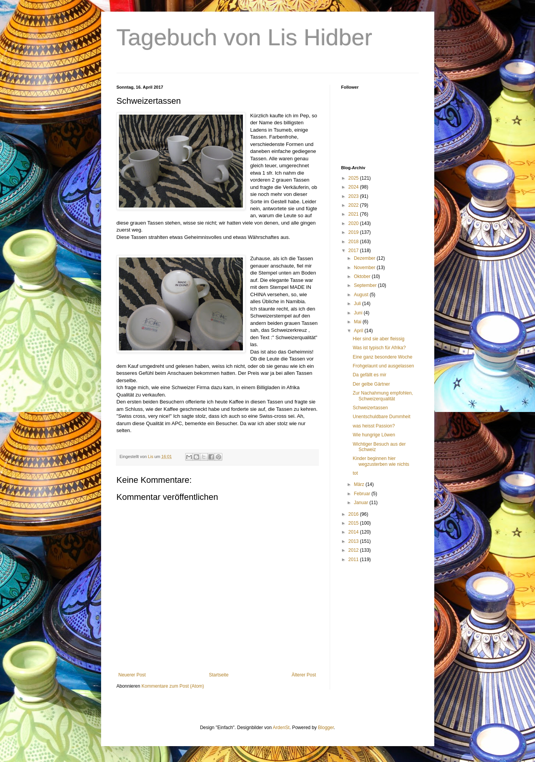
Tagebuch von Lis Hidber (244, 37)
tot (355, 473)
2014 (354, 532)
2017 (354, 250)
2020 (354, 223)
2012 (354, 550)
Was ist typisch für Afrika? (379, 347)
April (359, 330)
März (359, 484)
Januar (361, 502)
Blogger (326, 727)
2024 (354, 187)
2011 (354, 559)
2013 (354, 541)
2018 (354, 241)
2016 (354, 514)
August (362, 294)
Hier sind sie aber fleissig (378, 339)
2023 (354, 196)
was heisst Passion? (374, 426)
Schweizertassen (370, 407)
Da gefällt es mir (369, 375)
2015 (354, 523)
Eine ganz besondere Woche (382, 357)
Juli (358, 303)
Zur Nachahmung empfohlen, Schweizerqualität (383, 395)
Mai (358, 321)
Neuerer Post (132, 675)
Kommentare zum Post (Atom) (172, 686)
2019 (354, 232)
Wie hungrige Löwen (374, 435)
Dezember (365, 258)
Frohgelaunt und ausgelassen (383, 366)
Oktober (363, 276)
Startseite (219, 675)
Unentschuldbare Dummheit (381, 416)
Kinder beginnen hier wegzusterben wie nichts (381, 461)
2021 (354, 214)
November (365, 267)
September (366, 285)
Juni (358, 313)
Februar (362, 493)
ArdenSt (281, 727)
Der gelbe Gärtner (371, 384)
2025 (354, 178)
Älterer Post (304, 675)
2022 (354, 205)
